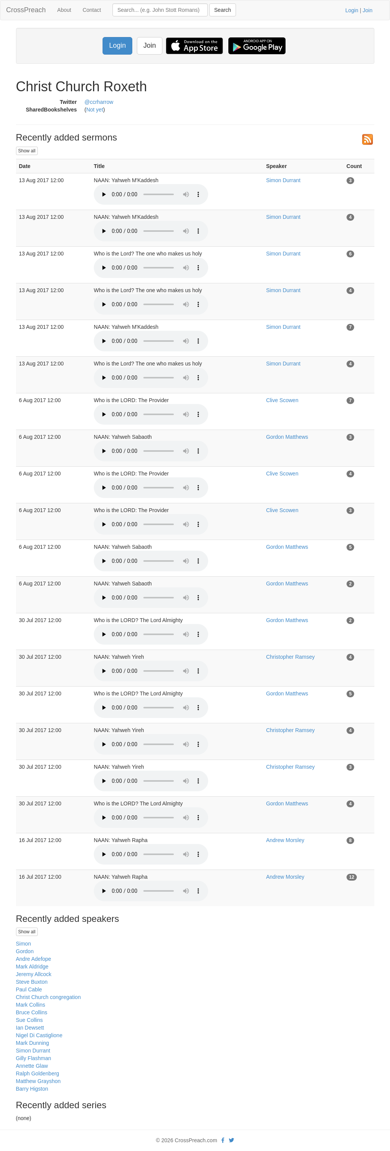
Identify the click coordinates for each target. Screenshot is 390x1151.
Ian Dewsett (30, 1028)
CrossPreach (26, 10)
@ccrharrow (99, 102)
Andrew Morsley (285, 840)
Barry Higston (32, 1089)
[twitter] (231, 1140)
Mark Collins (30, 1005)
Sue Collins (29, 1020)
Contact (92, 10)
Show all (26, 151)
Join (367, 10)
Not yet (94, 110)
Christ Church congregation (48, 997)
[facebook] (222, 1140)
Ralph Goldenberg (37, 1073)
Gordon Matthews (287, 437)
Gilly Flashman (33, 1058)
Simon (23, 944)
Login (351, 10)
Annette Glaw (32, 1066)
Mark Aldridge (32, 966)
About (64, 10)
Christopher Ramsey (290, 657)
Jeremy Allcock (33, 974)
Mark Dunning (32, 1043)
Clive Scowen (282, 400)
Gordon (25, 951)
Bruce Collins (31, 1012)
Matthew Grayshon (38, 1081)
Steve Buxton (32, 982)
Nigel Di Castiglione (39, 1035)
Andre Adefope (33, 959)
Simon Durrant (283, 180)
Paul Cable (29, 989)
